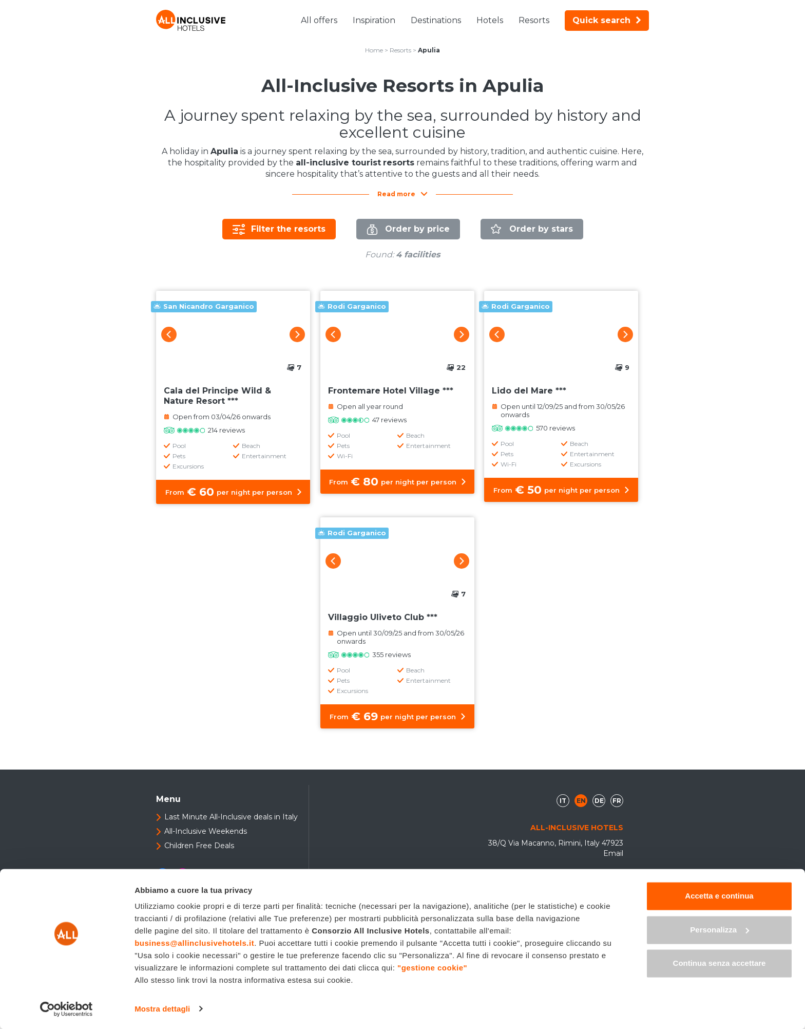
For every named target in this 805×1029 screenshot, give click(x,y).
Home (374, 50)
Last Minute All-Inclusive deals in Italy (231, 816)
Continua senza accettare (719, 963)
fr (616, 801)
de (599, 801)
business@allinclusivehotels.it (194, 943)
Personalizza (719, 929)
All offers (319, 20)
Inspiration (374, 20)
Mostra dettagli (162, 1008)
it (563, 801)
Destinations (436, 20)
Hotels (489, 20)
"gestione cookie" (432, 968)
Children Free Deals (199, 845)
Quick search (606, 20)
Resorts (534, 20)
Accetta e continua (719, 896)
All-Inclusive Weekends (205, 831)
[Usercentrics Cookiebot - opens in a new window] (66, 1009)
